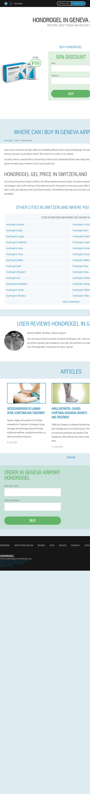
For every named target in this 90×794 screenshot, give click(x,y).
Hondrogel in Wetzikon (16, 295)
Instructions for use (23, 545)
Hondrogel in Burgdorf (16, 271)
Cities (51, 545)
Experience (5, 545)
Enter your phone (11, 500)
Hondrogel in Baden (14, 260)
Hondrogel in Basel (14, 230)
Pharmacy (75, 545)
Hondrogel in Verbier (15, 289)
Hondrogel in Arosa (14, 254)
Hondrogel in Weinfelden (16, 283)
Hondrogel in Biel (13, 266)
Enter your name (11, 486)
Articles (62, 545)
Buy (33, 520)
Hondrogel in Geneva (15, 224)
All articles (71, 457)
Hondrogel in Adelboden (16, 242)
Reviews (41, 545)
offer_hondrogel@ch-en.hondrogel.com (16, 559)
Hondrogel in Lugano (15, 236)
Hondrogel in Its (13, 277)
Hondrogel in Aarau (14, 248)
